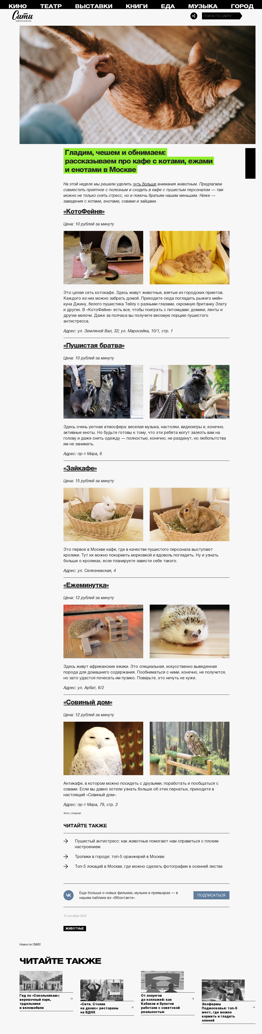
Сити (22, 16)
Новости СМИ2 (30, 944)
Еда (168, 6)
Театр (51, 6)
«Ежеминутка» (86, 585)
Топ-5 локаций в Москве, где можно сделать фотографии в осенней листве (149, 866)
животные (75, 928)
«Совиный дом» (87, 702)
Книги (136, 6)
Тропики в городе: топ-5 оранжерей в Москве (119, 856)
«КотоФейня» (84, 211)
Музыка (202, 6)
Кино (18, 6)
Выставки (93, 6)
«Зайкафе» (80, 468)
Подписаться (211, 895)
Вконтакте (250, 163)
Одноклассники (250, 173)
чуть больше (144, 184)
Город (242, 6)
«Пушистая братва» (93, 345)
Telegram (250, 153)
